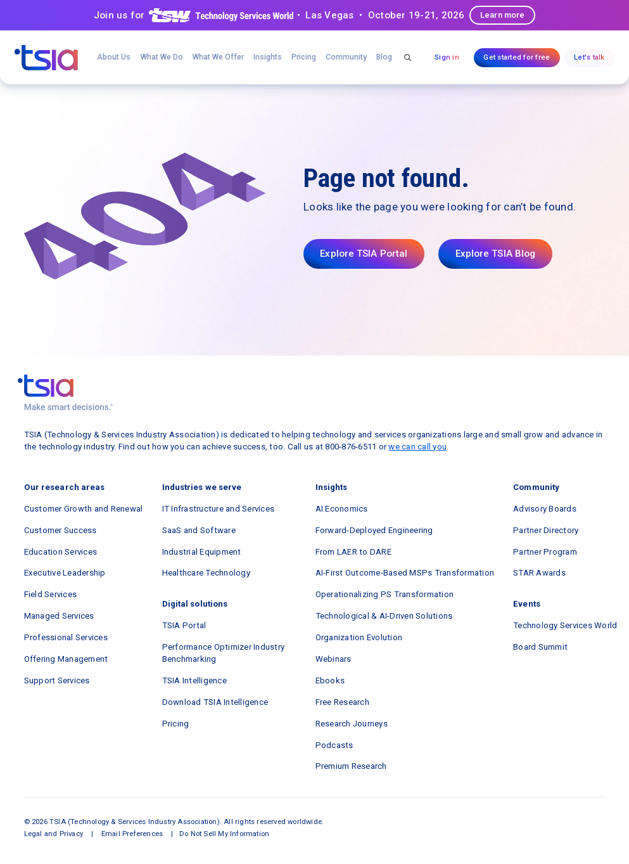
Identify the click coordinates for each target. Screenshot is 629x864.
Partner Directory (545, 530)
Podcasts (334, 745)
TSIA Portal (184, 625)
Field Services (50, 594)
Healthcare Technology (206, 572)
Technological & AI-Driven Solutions (384, 616)
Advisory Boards (544, 508)
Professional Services (66, 637)
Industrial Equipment (201, 552)
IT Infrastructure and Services (218, 508)
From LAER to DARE (353, 552)
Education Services (61, 552)
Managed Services (59, 616)
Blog (384, 57)
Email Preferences (132, 834)
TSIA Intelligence (194, 680)
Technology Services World (565, 625)
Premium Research (351, 766)
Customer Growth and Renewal (83, 508)
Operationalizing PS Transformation (384, 594)
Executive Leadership (65, 572)
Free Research (342, 702)
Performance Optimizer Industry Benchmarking (223, 653)
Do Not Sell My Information (224, 834)
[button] (217, 57)
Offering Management (66, 659)
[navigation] (46, 57)
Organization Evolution (359, 637)
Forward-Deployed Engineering (374, 530)
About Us (113, 57)
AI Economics (341, 508)
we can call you (417, 446)
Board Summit (540, 647)
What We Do (162, 57)
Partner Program (545, 552)
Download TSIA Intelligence (215, 702)
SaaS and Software (199, 530)
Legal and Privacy (53, 834)
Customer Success (60, 530)
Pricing (303, 57)
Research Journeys (351, 723)
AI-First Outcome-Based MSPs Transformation (405, 572)
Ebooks (330, 680)
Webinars (333, 659)
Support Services (57, 680)
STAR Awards (539, 572)
